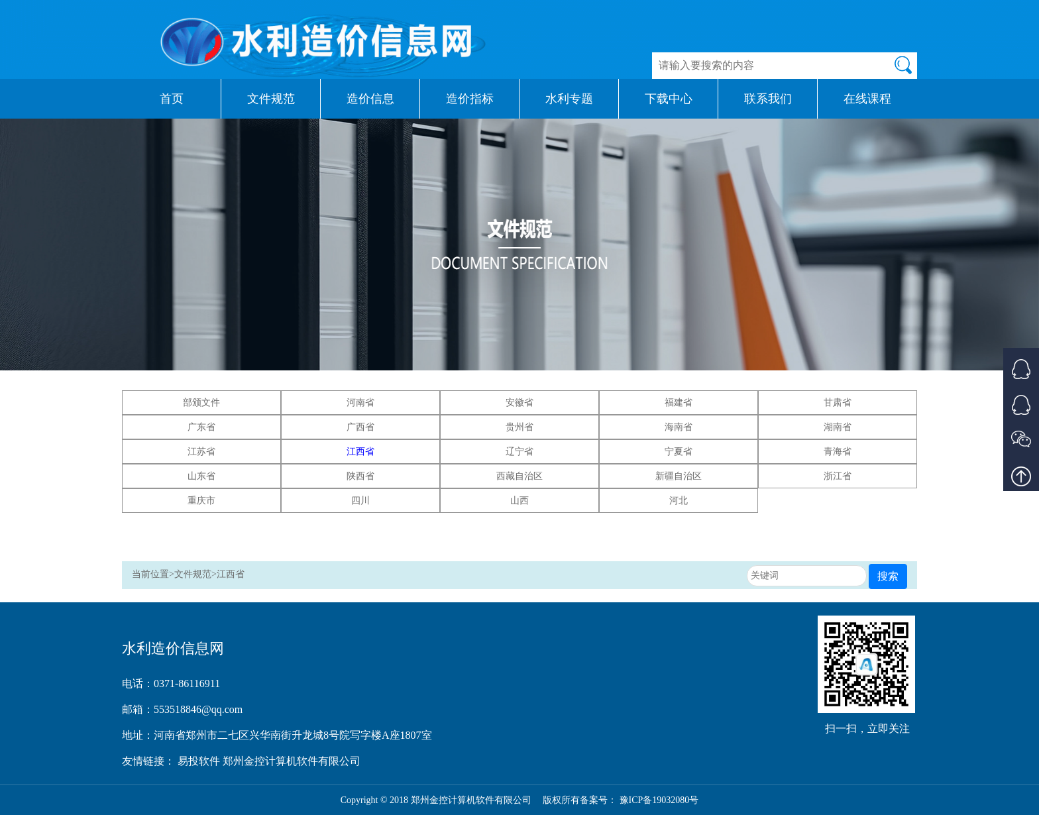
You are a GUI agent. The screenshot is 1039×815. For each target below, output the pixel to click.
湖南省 (837, 427)
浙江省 (837, 476)
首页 (172, 98)
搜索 (888, 576)
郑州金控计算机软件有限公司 (291, 761)
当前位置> (153, 574)
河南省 (360, 403)
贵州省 (519, 427)
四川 (360, 501)
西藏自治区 (519, 476)
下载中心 (668, 98)
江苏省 (201, 452)
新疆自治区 (678, 476)
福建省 (678, 403)
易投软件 (200, 761)
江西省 (360, 452)
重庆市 (201, 501)
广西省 (360, 427)
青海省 (837, 452)
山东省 (201, 476)
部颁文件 (201, 403)
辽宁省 (519, 452)
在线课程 (867, 98)
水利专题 (569, 98)
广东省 (201, 427)
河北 (678, 501)
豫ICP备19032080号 (659, 800)
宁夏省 (678, 452)
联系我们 (768, 98)
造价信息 (370, 98)
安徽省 (519, 403)
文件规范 (271, 98)
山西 (519, 501)
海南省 (678, 427)
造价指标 (470, 98)
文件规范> (195, 574)
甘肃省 (837, 403)
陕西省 (360, 476)
